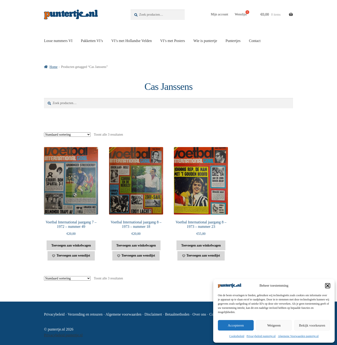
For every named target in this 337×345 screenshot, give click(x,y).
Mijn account (219, 14)
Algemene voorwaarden (123, 314)
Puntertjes (233, 41)
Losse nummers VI (58, 41)
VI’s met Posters (172, 41)
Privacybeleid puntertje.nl (261, 336)
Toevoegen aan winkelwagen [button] (71, 245)
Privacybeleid (54, 314)
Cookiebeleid (236, 336)
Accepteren (236, 325)
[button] (327, 285)
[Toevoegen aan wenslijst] (71, 256)
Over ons (199, 314)
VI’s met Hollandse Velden (131, 41)
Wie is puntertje (205, 41)
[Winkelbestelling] (67, 134)
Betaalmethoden (177, 314)
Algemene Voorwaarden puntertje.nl (298, 336)
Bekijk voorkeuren (312, 325)
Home (54, 67)
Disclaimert (153, 314)
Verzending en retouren (85, 314)
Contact (255, 41)
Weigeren (274, 325)
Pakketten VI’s (92, 41)
